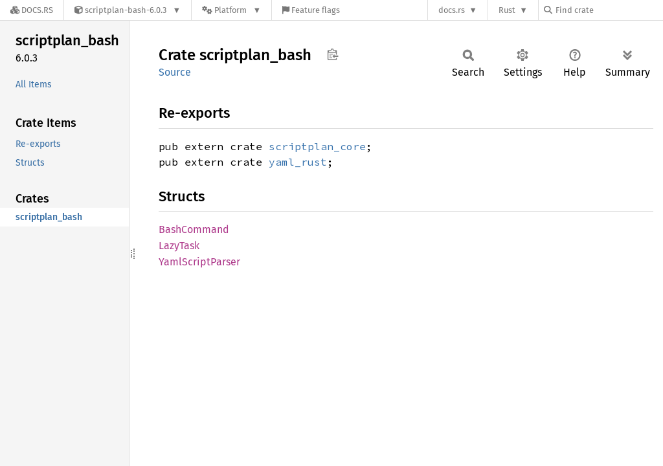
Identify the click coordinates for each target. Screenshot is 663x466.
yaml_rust (298, 161)
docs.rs (451, 10)
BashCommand (194, 229)
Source (175, 72)
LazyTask (179, 245)
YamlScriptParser (199, 262)
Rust (507, 10)
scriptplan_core (317, 146)
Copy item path (332, 54)
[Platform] (231, 10)
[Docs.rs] (31, 10)
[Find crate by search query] (608, 10)
